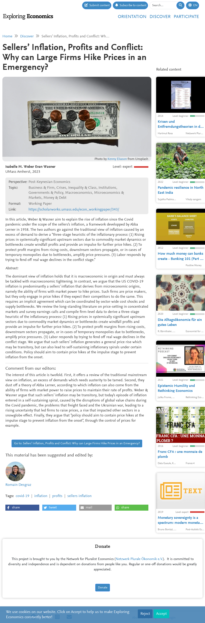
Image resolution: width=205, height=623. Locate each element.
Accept (161, 614)
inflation (40, 496)
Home (7, 36)
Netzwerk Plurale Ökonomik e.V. (139, 559)
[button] (22, 508)
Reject (145, 614)
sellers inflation (79, 496)
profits (57, 496)
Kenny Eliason (117, 159)
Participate (186, 17)
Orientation (132, 17)
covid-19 (22, 496)
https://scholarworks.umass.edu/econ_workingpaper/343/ (74, 210)
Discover (160, 17)
